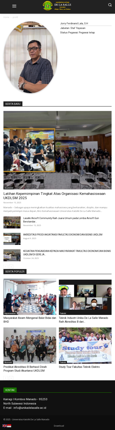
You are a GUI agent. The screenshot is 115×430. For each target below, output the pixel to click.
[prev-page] (5, 267)
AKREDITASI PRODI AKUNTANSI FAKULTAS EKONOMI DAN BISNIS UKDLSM (62, 234)
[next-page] (11, 267)
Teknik (63, 313)
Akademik (8, 188)
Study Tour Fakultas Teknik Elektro (79, 367)
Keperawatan (10, 313)
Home (6, 17)
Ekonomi (8, 362)
